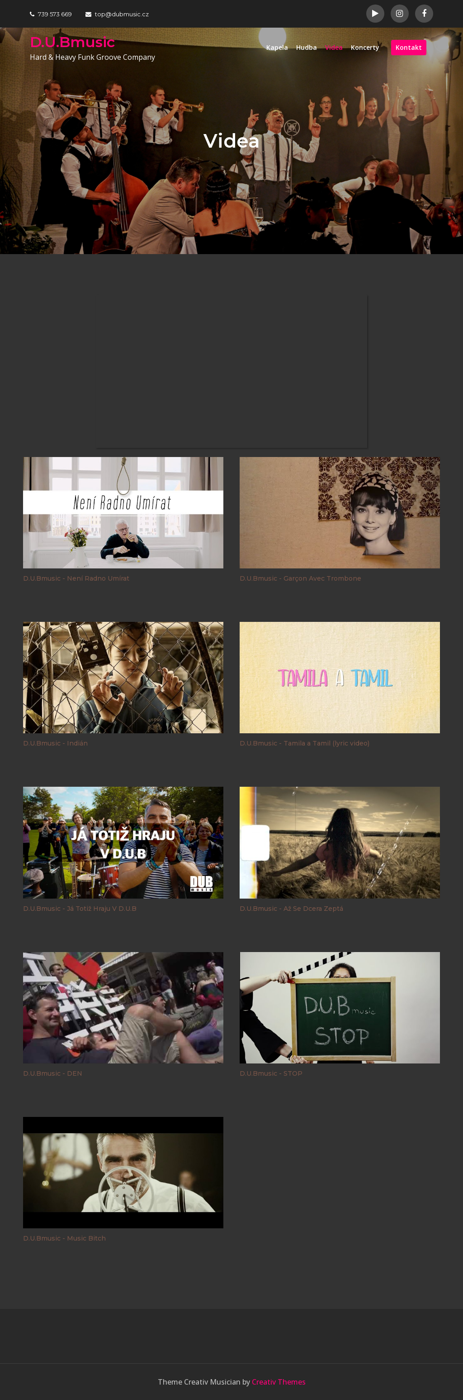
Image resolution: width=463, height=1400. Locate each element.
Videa (334, 47)
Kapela (277, 47)
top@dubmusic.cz (117, 14)
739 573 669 (51, 14)
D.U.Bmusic (72, 42)
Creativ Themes (279, 1382)
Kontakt (409, 47)
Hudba (306, 47)
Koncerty (365, 47)
